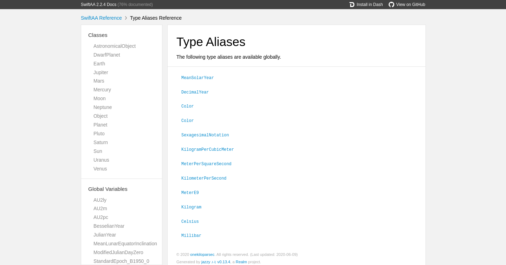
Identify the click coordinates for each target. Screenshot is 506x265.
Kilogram (194, 203)
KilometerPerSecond (206, 175)
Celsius (193, 217)
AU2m (100, 208)
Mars (98, 81)
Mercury (102, 89)
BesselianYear (108, 226)
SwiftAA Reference (101, 18)
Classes (98, 35)
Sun (97, 151)
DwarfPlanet (106, 55)
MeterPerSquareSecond (209, 161)
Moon (99, 98)
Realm (241, 258)
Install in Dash (366, 4)
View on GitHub (407, 4)
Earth (99, 63)
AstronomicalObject (114, 46)
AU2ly (99, 200)
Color (190, 105)
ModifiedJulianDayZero (118, 252)
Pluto (99, 133)
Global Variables (108, 189)
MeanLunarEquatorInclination (125, 243)
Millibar (194, 231)
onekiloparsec (202, 250)
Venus (100, 169)
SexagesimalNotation (208, 133)
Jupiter (100, 72)
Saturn (100, 142)
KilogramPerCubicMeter (210, 147)
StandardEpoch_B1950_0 (121, 261)
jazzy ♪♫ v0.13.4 (215, 258)
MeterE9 (193, 189)
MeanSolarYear (200, 77)
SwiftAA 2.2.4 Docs (98, 4)
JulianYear (104, 235)
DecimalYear (198, 91)
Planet (100, 125)
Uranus (101, 160)
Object (100, 116)
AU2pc (100, 217)
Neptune (102, 107)
